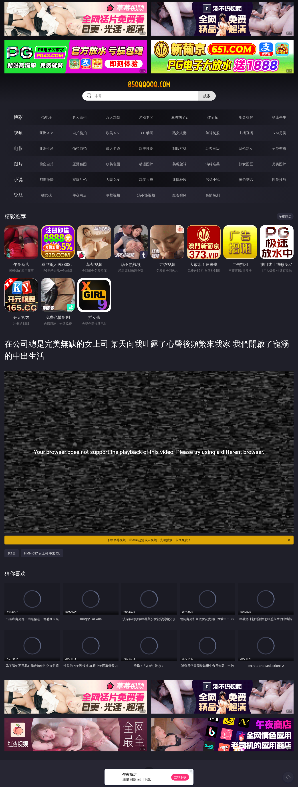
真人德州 (79, 117)
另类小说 (212, 179)
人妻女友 (113, 179)
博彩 (18, 117)
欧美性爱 (146, 148)
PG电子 (46, 117)
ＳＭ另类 (279, 132)
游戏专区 (146, 117)
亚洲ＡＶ (46, 132)
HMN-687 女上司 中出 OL (42, 553)
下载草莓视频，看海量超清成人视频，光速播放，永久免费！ (199, 540)
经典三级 (212, 148)
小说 (18, 179)
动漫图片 (146, 164)
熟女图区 (246, 164)
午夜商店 (79, 195)
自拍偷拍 (79, 132)
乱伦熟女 (246, 148)
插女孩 (46, 195)
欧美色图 (113, 164)
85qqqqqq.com (149, 84)
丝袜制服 (212, 132)
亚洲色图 (79, 164)
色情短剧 (212, 195)
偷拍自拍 (79, 148)
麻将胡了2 (179, 117)
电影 (18, 148)
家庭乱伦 (79, 179)
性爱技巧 (279, 179)
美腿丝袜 (179, 164)
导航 (18, 195)
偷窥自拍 (46, 164)
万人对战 (113, 117)
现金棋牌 (246, 117)
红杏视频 (179, 195)
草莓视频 (113, 195)
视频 (18, 133)
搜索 (206, 95)
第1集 (12, 553)
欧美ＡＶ (113, 132)
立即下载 (180, 777)
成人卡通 (113, 148)
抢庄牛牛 (279, 117)
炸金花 (212, 117)
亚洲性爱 (46, 148)
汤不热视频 (146, 195)
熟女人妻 (179, 132)
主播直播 (246, 132)
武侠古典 (146, 179)
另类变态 (279, 148)
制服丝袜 (179, 148)
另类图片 (279, 164)
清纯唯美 (212, 164)
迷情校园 (179, 179)
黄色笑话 (246, 179)
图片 (18, 164)
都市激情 (46, 179)
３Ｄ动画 (146, 132)
